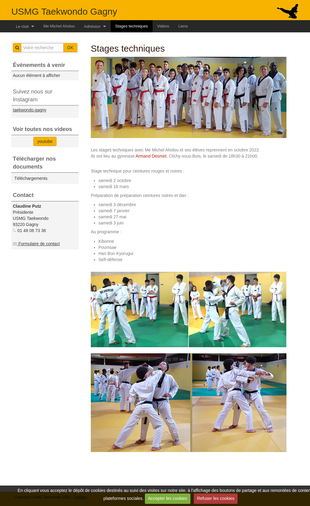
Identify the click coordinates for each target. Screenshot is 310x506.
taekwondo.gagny (29, 109)
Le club (22, 26)
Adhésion (92, 26)
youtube (45, 141)
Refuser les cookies (215, 498)
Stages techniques (131, 26)
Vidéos (163, 26)
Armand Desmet (150, 156)
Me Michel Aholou (59, 26)
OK (70, 47)
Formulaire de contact (36, 243)
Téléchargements (30, 178)
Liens (183, 26)
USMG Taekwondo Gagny (64, 11)
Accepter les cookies (167, 498)
